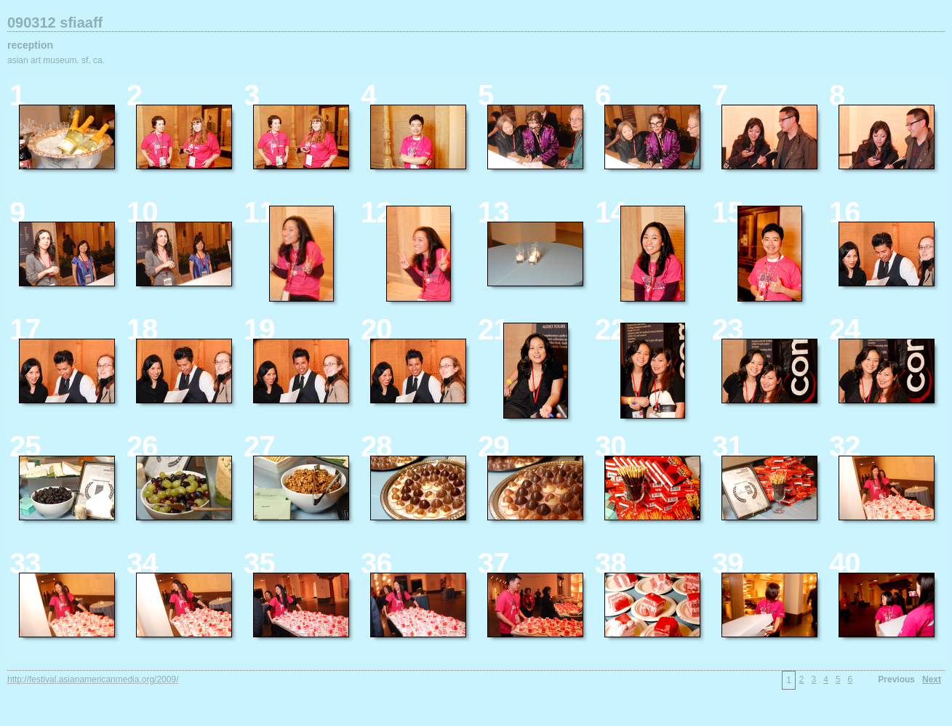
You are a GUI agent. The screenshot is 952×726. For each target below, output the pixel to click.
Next (931, 679)
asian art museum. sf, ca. (56, 60)
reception (30, 45)
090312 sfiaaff (55, 23)
